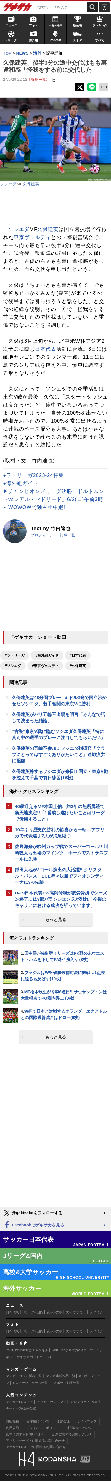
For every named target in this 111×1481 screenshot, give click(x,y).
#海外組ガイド (47, 655)
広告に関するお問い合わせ (25, 1434)
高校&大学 (54, 1312)
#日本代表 (78, 655)
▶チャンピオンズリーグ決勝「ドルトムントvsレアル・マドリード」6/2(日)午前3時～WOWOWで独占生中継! (53, 499)
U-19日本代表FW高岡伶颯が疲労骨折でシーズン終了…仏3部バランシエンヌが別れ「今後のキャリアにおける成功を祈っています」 (61, 899)
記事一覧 (67, 535)
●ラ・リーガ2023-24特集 (33, 475)
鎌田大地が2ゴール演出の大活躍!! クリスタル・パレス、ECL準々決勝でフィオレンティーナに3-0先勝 (59, 876)
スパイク (96, 1312)
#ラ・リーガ (15, 655)
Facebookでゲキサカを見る (33, 1225)
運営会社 (63, 1421)
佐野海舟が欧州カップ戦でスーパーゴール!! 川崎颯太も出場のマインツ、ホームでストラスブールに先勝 (61, 853)
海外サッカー (76, 1312)
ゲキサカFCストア (19, 1401)
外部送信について (79, 1428)
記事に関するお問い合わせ (71, 1434)
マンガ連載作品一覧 (60, 1376)
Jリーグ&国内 (33, 1312)
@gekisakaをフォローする (32, 1213)
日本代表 (45, 349)
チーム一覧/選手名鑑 (21, 1408)
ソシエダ (8, 184)
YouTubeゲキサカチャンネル (27, 1350)
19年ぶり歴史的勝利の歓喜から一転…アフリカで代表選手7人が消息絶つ (59, 832)
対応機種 (12, 1421)
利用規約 (12, 1428)
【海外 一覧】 (38, 79)
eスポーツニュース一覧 (30, 1382)
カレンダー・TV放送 (85, 1401)
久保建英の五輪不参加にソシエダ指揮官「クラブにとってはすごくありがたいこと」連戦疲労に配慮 (58, 754)
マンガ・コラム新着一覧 (24, 1376)
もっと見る (55, 919)
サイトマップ (86, 1421)
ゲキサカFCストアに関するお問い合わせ (36, 1447)
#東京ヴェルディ (45, 666)
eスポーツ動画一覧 (65, 1382)
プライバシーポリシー (42, 1428)
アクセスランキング (51, 1401)
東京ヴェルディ (32, 237)
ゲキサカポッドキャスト (34, 1357)
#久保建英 (78, 666)
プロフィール (42, 535)
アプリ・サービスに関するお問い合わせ (35, 1440)
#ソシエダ (13, 666)
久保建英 (31, 184)
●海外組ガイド (20, 483)
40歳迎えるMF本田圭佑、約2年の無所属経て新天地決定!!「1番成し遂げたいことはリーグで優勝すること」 (60, 812)
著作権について (37, 1421)
